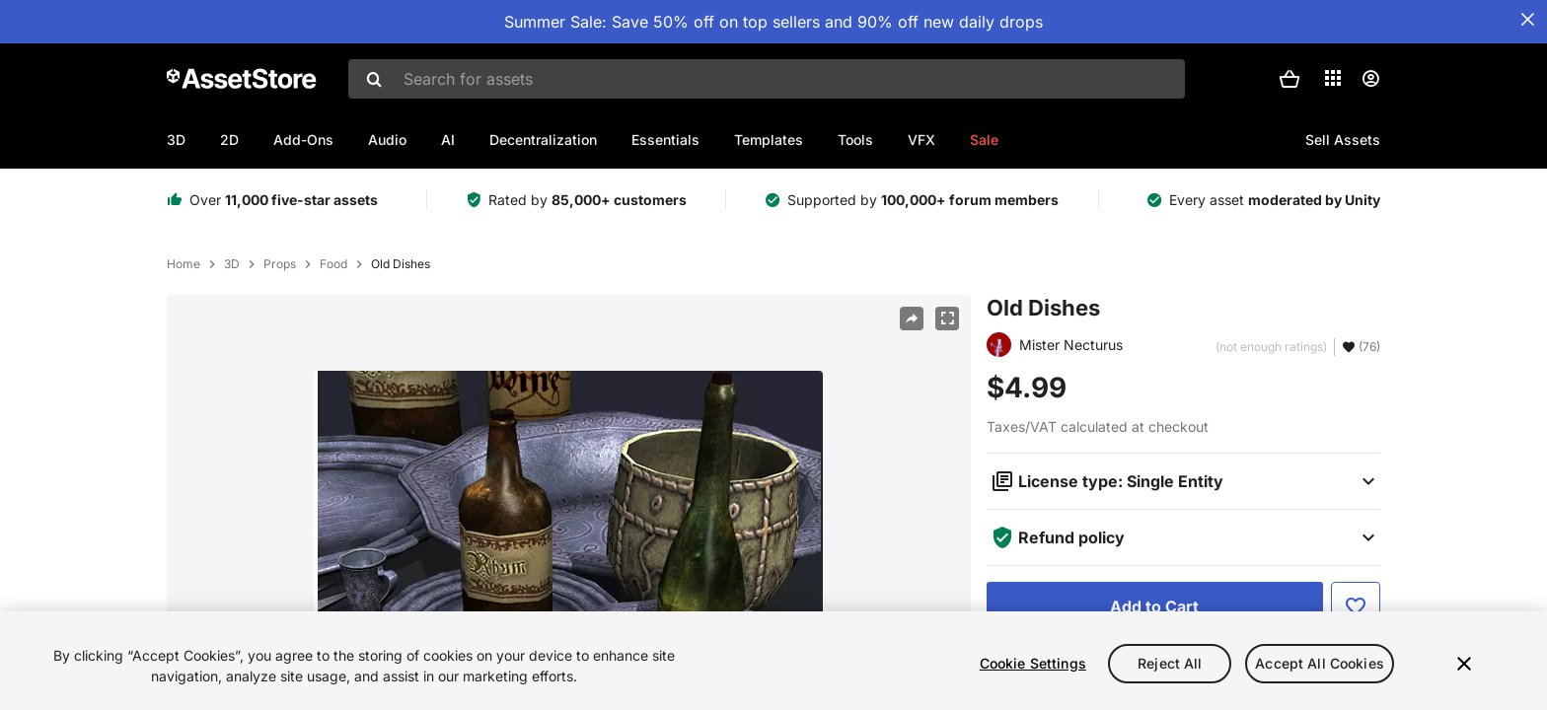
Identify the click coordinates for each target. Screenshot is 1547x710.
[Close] (1464, 665)
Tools (855, 139)
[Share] (911, 318)
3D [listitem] (232, 264)
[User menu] (1370, 79)
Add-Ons (303, 139)
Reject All (1170, 664)
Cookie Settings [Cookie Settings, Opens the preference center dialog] (1033, 664)
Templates (768, 139)
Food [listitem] (333, 264)
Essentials (665, 139)
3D (176, 139)
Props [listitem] (279, 264)
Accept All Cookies (1319, 664)
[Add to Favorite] (1355, 606)
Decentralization (543, 139)
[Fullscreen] (947, 318)
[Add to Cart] (1155, 606)
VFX (921, 139)
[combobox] (766, 79)
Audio (387, 139)
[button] (1289, 79)
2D (229, 139)
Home (183, 264)
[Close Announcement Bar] (1527, 20)
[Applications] (1333, 78)
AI (448, 139)
